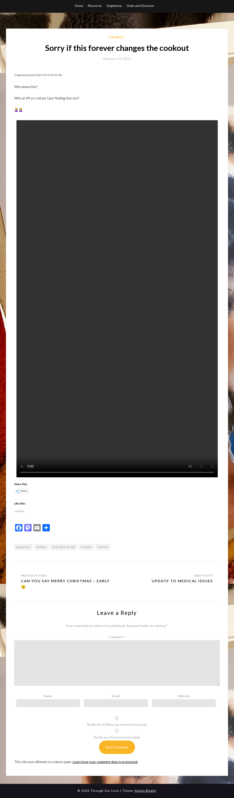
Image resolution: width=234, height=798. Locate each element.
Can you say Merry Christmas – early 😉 (65, 584)
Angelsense (114, 6)
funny (86, 547)
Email (116, 696)
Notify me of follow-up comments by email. (117, 724)
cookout (23, 547)
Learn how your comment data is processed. (105, 762)
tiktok (103, 547)
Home (79, 6)
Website (184, 696)
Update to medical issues (182, 581)
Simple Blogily (145, 791)
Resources (95, 6)
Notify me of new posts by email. (117, 737)
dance (41, 547)
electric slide (63, 547)
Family (116, 37)
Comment (117, 637)
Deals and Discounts (140, 6)
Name (48, 696)
